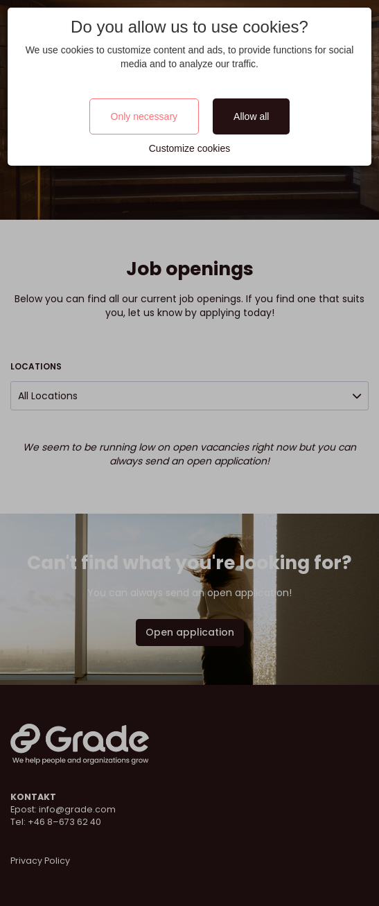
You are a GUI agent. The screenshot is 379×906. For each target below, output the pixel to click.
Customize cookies (190, 148)
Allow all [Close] (251, 116)
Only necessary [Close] (144, 116)
